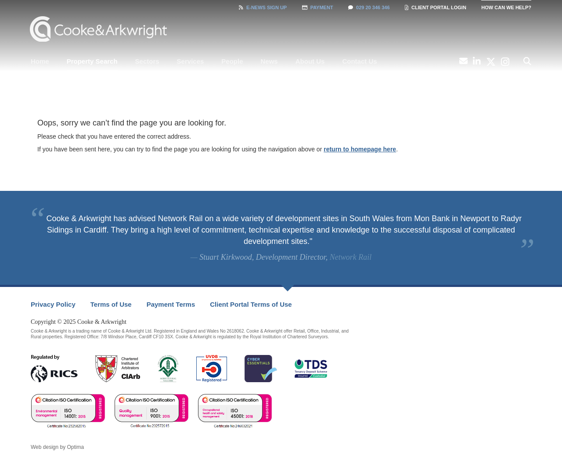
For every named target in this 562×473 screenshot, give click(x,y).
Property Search (92, 61)
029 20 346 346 (368, 7)
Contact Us (359, 61)
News (269, 61)
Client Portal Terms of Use (251, 304)
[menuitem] (40, 61)
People (232, 61)
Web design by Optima (57, 447)
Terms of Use (111, 304)
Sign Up (263, 7)
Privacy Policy (53, 304)
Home (40, 61)
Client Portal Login (435, 7)
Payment (317, 7)
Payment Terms (171, 304)
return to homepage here (360, 149)
